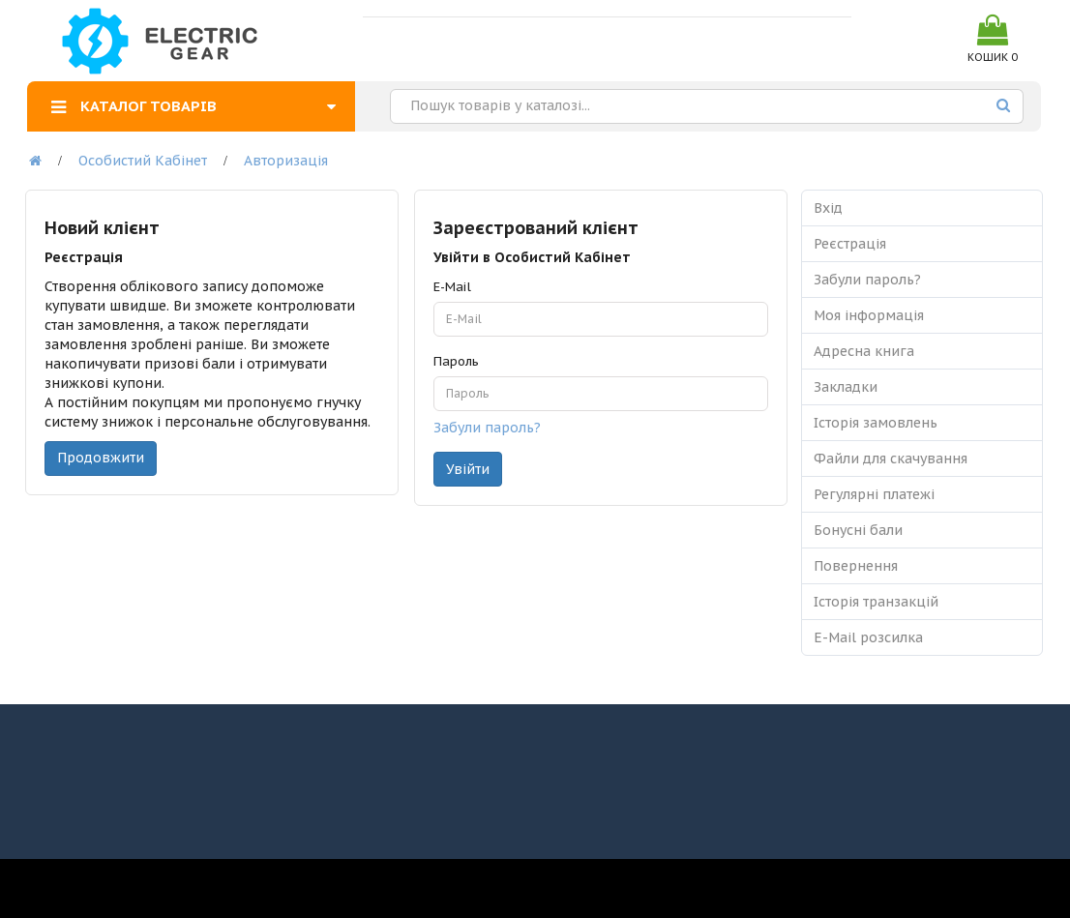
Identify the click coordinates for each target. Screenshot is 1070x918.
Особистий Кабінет (142, 160)
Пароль (456, 361)
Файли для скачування (890, 458)
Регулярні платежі (874, 494)
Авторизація (286, 160)
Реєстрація (850, 243)
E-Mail (452, 287)
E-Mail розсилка (868, 637)
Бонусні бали (858, 530)
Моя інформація (869, 315)
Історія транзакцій (876, 601)
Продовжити (100, 457)
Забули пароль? (487, 427)
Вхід (828, 208)
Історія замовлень (875, 422)
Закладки (845, 387)
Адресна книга (864, 351)
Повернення (856, 566)
